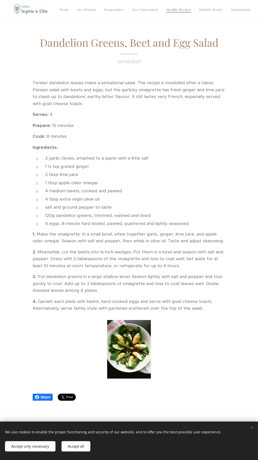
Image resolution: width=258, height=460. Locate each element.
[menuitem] (194, 10)
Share (42, 397)
